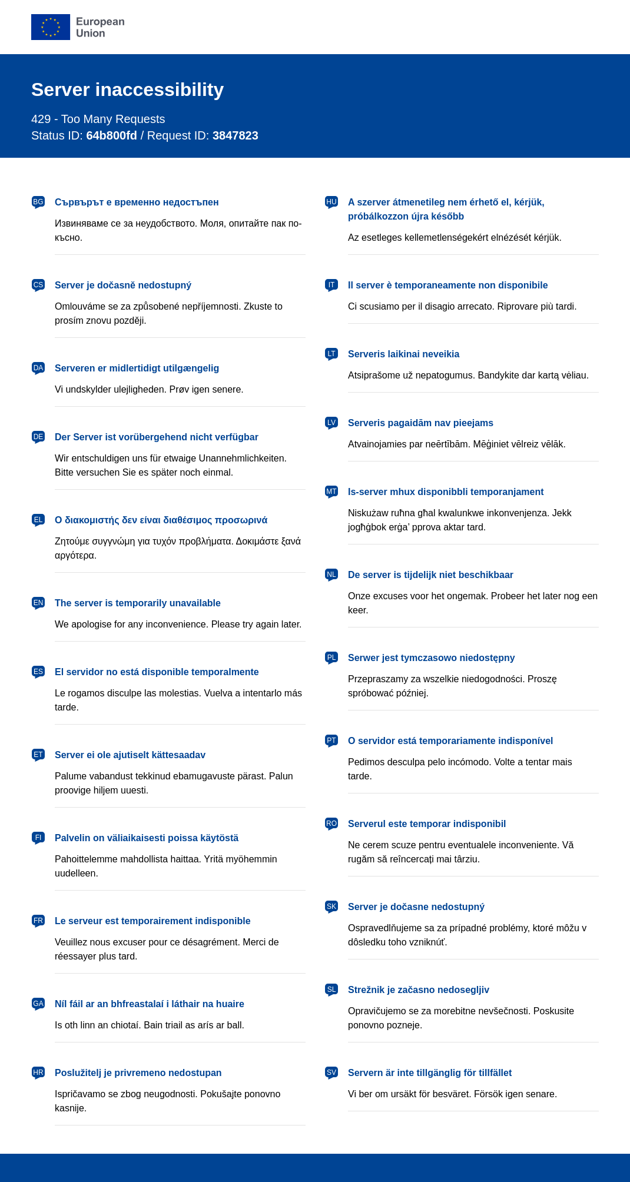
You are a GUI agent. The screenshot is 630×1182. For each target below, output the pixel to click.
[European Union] (77, 27)
